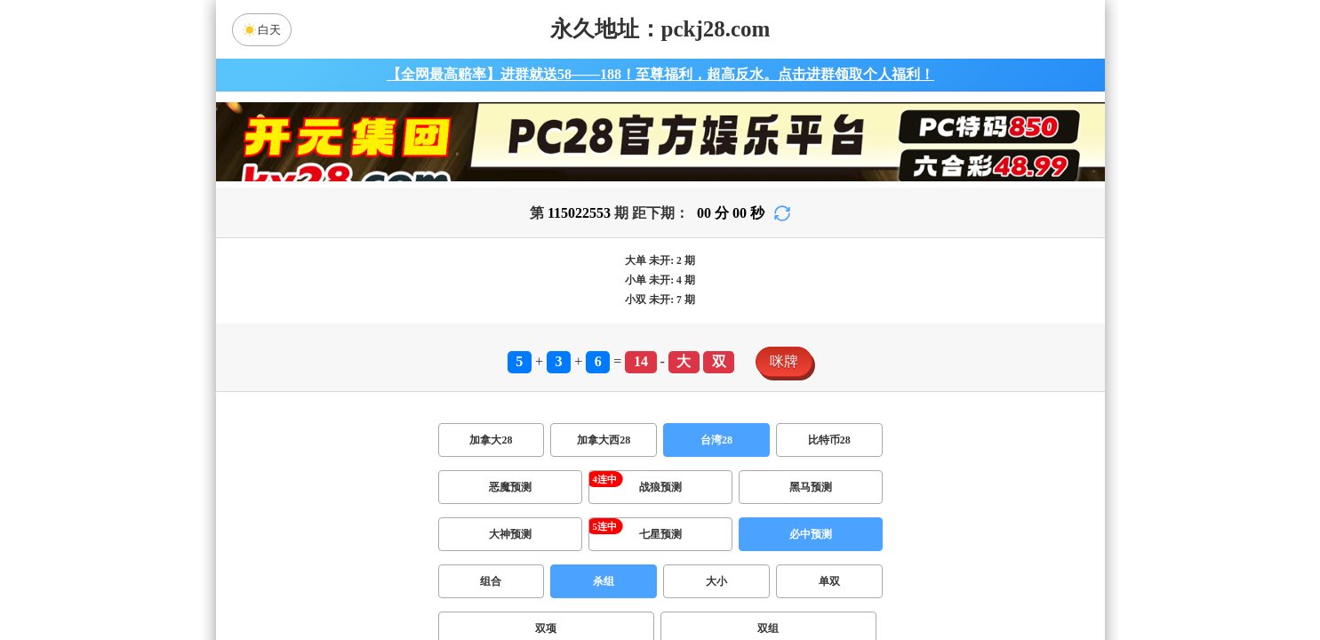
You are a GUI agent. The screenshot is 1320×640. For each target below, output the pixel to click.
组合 (490, 581)
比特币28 (829, 440)
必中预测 (810, 534)
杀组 (603, 581)
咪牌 (784, 361)
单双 (829, 581)
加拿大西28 (603, 440)
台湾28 (716, 440)
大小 (716, 581)
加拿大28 (490, 440)
